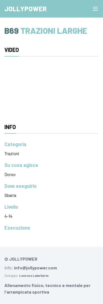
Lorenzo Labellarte (34, 275)
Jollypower (25, 9)
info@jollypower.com (35, 267)
